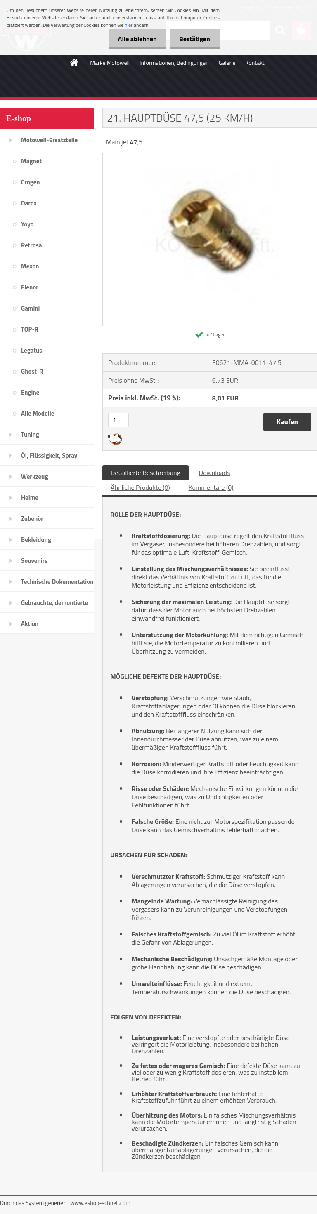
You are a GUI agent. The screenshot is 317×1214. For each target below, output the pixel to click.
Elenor (29, 287)
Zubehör (32, 518)
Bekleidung (36, 539)
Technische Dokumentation (57, 581)
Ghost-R (32, 371)
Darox (29, 203)
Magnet (31, 161)
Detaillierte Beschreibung (145, 473)
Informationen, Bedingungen (174, 62)
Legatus (31, 350)
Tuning (30, 434)
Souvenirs (34, 560)
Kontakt (255, 62)
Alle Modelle (37, 413)
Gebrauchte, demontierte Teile (54, 605)
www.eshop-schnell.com (100, 1202)
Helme (29, 497)
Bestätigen (193, 39)
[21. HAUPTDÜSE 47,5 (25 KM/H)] (210, 157)
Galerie (227, 62)
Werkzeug (34, 476)
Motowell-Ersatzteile (49, 140)
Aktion (29, 623)
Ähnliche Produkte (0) (140, 487)
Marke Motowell (110, 62)
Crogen (30, 182)
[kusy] (118, 420)
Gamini (30, 308)
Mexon (30, 266)
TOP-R (29, 329)
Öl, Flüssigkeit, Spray (49, 455)
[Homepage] (74, 62)
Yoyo (27, 224)
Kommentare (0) (211, 487)
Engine (30, 392)
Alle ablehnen (135, 39)
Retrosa (31, 245)
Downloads (214, 473)
